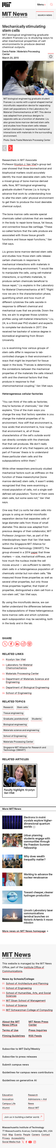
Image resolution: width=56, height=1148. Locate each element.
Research (8, 707)
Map (11, 1134)
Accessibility (18, 1138)
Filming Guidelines (13, 1035)
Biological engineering (15, 724)
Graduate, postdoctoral (15, 718)
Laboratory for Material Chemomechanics (19, 666)
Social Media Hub (11, 1141)
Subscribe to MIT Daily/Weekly (21, 1048)
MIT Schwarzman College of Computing (29, 1009)
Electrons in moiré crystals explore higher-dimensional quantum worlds (38, 822)
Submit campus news (15, 1064)
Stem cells (22, 707)
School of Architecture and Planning (27, 983)
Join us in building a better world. (23, 1117)
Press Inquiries (38, 1030)
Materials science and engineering (21, 730)
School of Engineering (19, 693)
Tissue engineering (13, 713)
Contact (45, 1134)
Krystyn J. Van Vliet (25, 164)
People (26, 1134)
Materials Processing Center (22, 673)
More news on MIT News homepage (24, 931)
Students (36, 718)
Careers (36, 1134)
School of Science (16, 1005)
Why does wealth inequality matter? (35, 858)
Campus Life (8, 1103)
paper (34, 552)
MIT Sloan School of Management (26, 1000)
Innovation (7, 1099)
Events (18, 1134)
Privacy (6, 1138)
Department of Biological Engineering (27, 687)
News (31, 1103)
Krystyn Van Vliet (16, 659)
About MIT (33, 1107)
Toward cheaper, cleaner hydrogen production (38, 894)
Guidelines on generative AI (19, 1080)
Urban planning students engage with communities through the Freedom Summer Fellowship (37, 841)
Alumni (6, 1107)
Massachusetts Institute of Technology (23, 1127)
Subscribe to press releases (19, 1056)
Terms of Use (10, 1030)
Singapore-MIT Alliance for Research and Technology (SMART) (24, 748)
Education (7, 1095)
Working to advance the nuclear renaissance (38, 876)
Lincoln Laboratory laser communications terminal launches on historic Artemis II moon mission (38, 916)
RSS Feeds (35, 1035)
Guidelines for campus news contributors (27, 1072)
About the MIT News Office (11, 1023)
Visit (4, 1134)
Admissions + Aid (37, 1099)
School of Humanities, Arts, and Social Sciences (28, 994)
